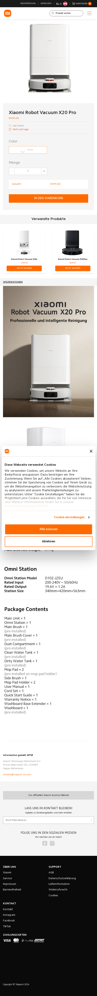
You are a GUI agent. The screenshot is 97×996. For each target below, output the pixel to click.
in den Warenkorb (48, 198)
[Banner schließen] (91, 451)
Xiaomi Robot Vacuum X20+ (24, 259)
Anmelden (46, 4)
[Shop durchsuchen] (66, 13)
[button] (24, 268)
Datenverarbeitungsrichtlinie (26, 506)
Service (7, 878)
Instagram (9, 915)
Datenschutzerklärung (62, 878)
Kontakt (8, 909)
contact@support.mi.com (17, 774)
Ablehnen (48, 541)
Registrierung (28, 4)
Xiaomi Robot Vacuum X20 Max (72, 259)
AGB (51, 872)
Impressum (9, 884)
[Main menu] (89, 13)
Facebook (9, 920)
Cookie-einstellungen (69, 517)
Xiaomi (7, 872)
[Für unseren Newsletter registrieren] (48, 820)
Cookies (53, 895)
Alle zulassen (49, 529)
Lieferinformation (59, 884)
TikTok (7, 926)
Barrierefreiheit (12, 889)
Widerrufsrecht (58, 889)
